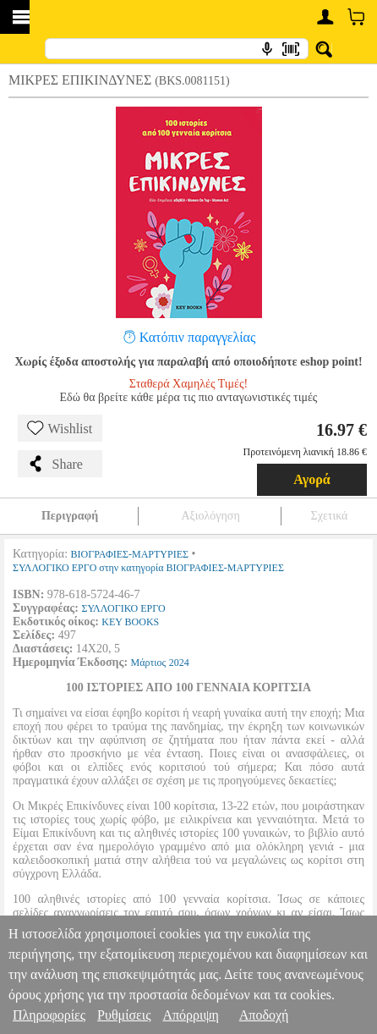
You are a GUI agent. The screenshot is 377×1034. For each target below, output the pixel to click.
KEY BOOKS (130, 622)
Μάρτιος (149, 662)
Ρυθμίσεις (123, 1015)
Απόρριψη (190, 1015)
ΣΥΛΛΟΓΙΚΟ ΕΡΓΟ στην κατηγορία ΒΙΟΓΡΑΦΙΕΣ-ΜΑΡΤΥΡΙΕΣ (148, 568)
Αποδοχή (264, 1015)
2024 (179, 662)
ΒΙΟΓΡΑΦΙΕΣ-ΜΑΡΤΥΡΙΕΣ (129, 554)
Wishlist (60, 428)
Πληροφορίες (49, 1015)
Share (55, 463)
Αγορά (312, 479)
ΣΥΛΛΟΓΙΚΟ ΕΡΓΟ (123, 608)
